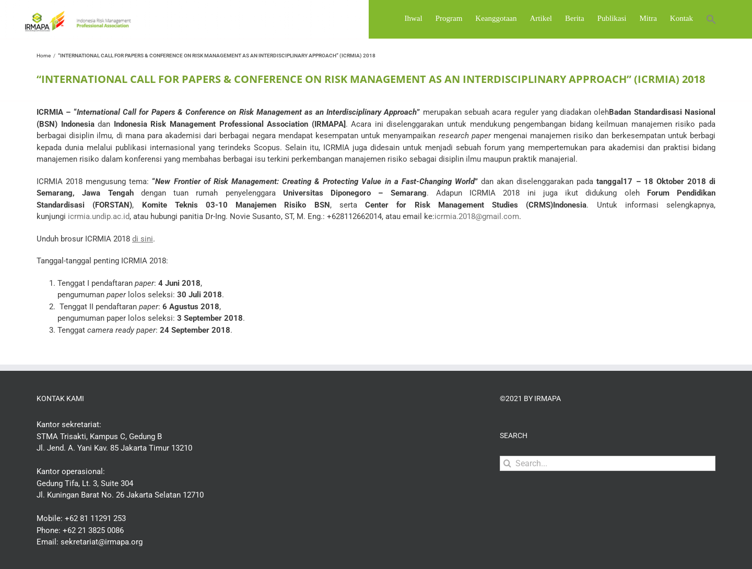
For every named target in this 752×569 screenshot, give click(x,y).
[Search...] (607, 490)
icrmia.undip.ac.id (99, 243)
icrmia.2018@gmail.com (476, 243)
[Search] (507, 490)
